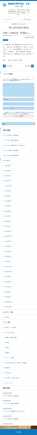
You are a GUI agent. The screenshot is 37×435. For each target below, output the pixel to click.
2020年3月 (8, 256)
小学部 (7, 342)
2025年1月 (8, 181)
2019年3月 (8, 286)
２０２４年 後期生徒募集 (10, 155)
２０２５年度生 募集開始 (10, 150)
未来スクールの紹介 (11, 327)
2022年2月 (8, 221)
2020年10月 (8, 236)
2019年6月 (8, 276)
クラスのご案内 (9, 332)
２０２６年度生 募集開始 (10, 135)
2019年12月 (8, 266)
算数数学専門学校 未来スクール (19, 5)
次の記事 (27, 66)
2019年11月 (8, 271)
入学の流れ (8, 373)
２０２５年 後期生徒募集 (10, 140)
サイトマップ (9, 383)
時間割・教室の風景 (11, 337)
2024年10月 (8, 186)
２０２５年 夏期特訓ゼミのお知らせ (14, 145)
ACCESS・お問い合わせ (12, 378)
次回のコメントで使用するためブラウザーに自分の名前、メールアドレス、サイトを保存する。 (18, 113)
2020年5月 (8, 246)
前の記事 (9, 66)
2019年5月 (8, 281)
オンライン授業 (9, 357)
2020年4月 (8, 251)
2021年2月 (8, 231)
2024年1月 (8, 196)
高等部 (7, 352)
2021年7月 (8, 226)
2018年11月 (8, 302)
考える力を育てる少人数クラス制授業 (16, 363)
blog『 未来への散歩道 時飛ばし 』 (14, 60)
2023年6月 (8, 201)
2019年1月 (8, 297)
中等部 (7, 347)
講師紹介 (7, 368)
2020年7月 (8, 241)
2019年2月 (8, 292)
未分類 (5, 40)
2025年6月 (8, 176)
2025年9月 (8, 171)
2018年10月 (8, 307)
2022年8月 (8, 211)
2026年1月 (8, 165)
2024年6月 (8, 191)
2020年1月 (8, 261)
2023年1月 (8, 206)
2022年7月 (8, 216)
